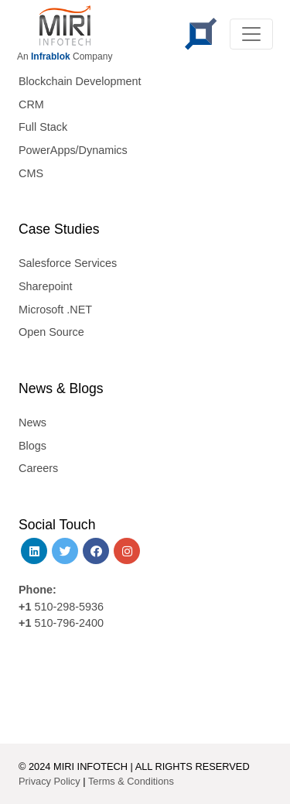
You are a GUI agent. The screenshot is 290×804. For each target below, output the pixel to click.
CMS (31, 173)
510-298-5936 (67, 606)
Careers (38, 468)
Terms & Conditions (131, 781)
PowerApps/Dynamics (73, 150)
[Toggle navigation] (251, 34)
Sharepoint (46, 286)
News (32, 422)
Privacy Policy (49, 781)
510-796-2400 (69, 623)
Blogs (32, 446)
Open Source (51, 332)
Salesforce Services (68, 263)
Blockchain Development (80, 81)
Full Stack (43, 127)
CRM (31, 104)
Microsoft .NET (55, 309)
